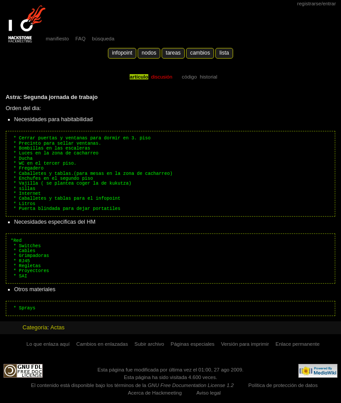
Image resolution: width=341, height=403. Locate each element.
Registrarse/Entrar (316, 3)
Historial (208, 76)
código (189, 76)
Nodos (149, 53)
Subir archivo (149, 344)
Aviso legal (208, 392)
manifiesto (57, 38)
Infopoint (122, 53)
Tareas (173, 53)
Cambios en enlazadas (102, 344)
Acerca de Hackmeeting (155, 392)
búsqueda (103, 38)
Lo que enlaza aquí (48, 344)
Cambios (200, 53)
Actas (58, 327)
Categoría (35, 327)
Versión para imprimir (245, 344)
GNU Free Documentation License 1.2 (191, 385)
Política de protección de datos (282, 385)
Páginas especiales (192, 344)
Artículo (139, 76)
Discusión (161, 76)
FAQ (80, 38)
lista (224, 53)
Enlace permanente (298, 344)
